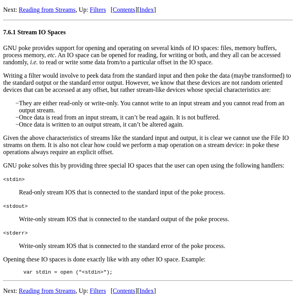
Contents (124, 9)
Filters (98, 9)
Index (146, 9)
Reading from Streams (47, 9)
